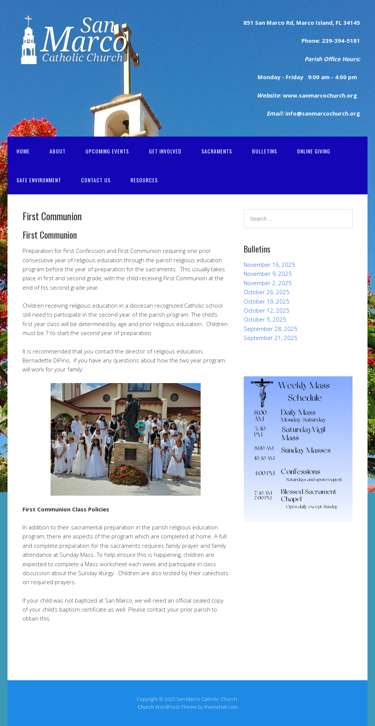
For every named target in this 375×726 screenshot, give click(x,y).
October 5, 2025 (265, 319)
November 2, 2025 (268, 283)
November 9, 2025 (268, 273)
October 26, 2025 (267, 292)
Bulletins (264, 151)
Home (23, 151)
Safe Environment (38, 180)
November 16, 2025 (269, 264)
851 (248, 22)
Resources (144, 180)
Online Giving (313, 151)
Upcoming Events (107, 151)
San (259, 22)
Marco (304, 22)
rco (280, 22)
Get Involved (165, 151)
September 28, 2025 (270, 328)
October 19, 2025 (267, 301)
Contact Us (96, 180)
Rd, (290, 22)
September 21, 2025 (270, 337)
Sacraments (216, 151)
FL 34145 (347, 22)
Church (146, 706)
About (58, 151)
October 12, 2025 (267, 310)
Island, (324, 22)
